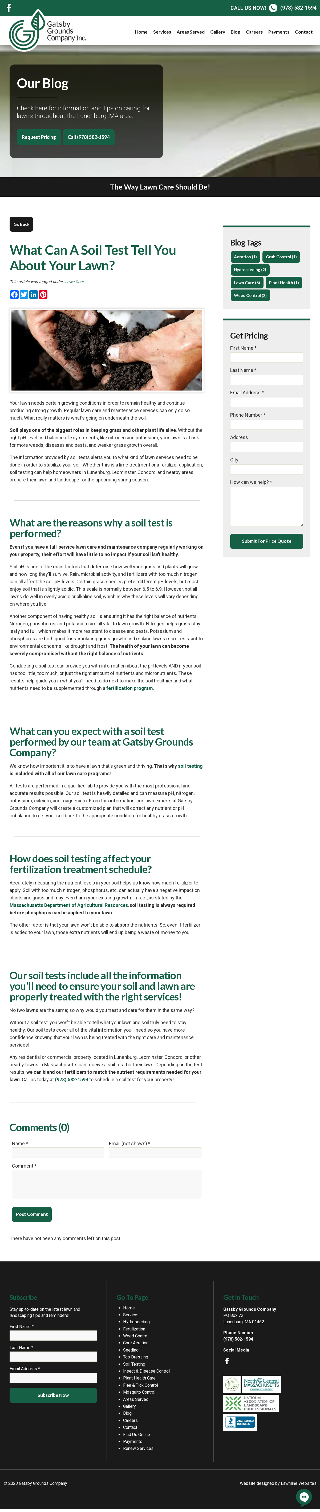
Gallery (217, 32)
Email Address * (247, 392)
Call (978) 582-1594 (89, 137)
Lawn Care (74, 281)
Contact (304, 32)
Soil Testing (134, 1366)
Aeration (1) (245, 256)
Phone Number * (247, 415)
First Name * (243, 348)
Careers (254, 32)
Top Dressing (135, 1359)
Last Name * (243, 370)
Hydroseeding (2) (250, 269)
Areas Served (191, 32)
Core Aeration (135, 1345)
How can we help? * (251, 482)
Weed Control (135, 1338)
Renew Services (138, 1451)
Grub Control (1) (281, 256)
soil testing (190, 766)
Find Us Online (136, 1437)
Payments (278, 32)
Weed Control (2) (250, 295)
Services (162, 32)
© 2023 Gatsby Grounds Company (35, 1486)
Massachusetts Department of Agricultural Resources (69, 905)
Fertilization (134, 1331)
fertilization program (129, 688)
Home (141, 32)
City (234, 460)
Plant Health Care (139, 1380)
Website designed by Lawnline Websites (278, 1486)
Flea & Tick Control (140, 1387)
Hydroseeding (136, 1324)
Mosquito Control (139, 1394)
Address (239, 437)
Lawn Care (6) (247, 282)
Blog (235, 32)
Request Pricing (39, 137)
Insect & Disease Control (146, 1373)
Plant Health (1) (284, 282)
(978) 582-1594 (273, 8)
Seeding (131, 1352)
